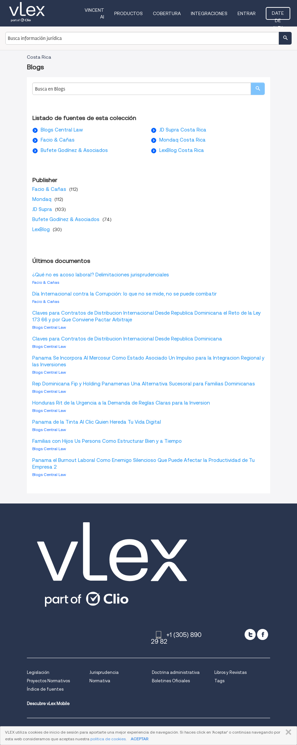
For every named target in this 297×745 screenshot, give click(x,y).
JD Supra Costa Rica (182, 129)
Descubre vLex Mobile (48, 703)
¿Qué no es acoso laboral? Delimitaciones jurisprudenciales (100, 274)
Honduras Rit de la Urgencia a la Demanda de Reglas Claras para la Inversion (121, 403)
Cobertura (167, 13)
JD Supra (42, 209)
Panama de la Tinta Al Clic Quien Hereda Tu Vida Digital (96, 422)
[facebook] (262, 634)
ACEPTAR (139, 739)
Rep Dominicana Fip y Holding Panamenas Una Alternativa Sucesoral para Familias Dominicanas (143, 383)
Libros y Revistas (230, 672)
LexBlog (41, 229)
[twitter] (250, 634)
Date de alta (278, 15)
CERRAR (287, 732)
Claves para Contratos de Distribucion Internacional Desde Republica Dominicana (127, 338)
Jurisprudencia (104, 672)
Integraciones (209, 13)
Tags (219, 680)
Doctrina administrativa (176, 672)
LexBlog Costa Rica (181, 150)
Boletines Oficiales (171, 680)
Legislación (38, 672)
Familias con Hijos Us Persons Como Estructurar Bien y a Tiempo (107, 441)
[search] (258, 89)
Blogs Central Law (62, 129)
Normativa (99, 680)
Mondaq (41, 199)
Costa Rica (39, 57)
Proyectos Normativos (48, 680)
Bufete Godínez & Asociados (74, 150)
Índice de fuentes (45, 689)
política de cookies (108, 739)
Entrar (247, 13)
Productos (128, 13)
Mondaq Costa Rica (182, 140)
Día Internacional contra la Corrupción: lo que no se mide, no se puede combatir (124, 294)
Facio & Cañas (58, 140)
